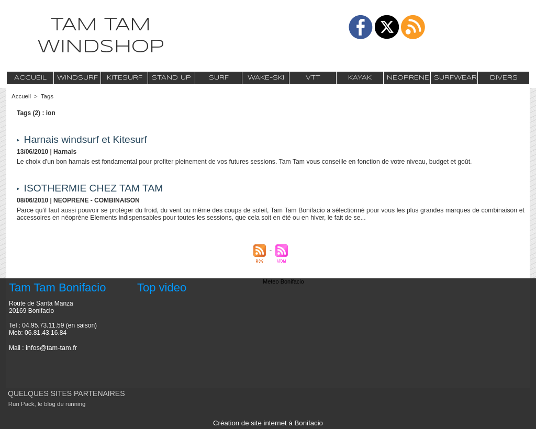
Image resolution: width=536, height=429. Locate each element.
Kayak (360, 78)
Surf (219, 78)
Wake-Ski (266, 78)
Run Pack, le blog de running (45, 404)
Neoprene (408, 78)
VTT (313, 78)
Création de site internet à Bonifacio (268, 422)
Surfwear (455, 78)
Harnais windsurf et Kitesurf (88, 139)
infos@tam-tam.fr (50, 347)
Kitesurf (124, 78)
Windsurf (77, 78)
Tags (46, 96)
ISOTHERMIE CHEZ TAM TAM (96, 188)
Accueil (30, 78)
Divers (504, 78)
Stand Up (171, 78)
